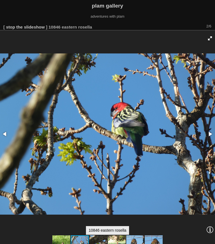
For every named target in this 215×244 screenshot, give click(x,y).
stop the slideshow (25, 27)
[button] (209, 38)
